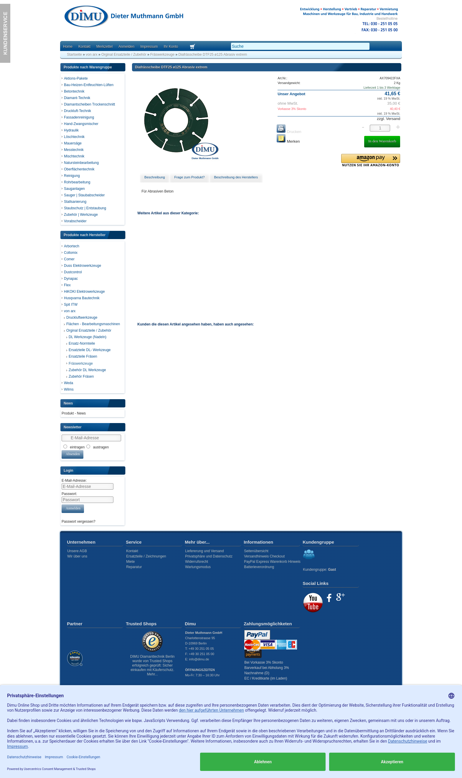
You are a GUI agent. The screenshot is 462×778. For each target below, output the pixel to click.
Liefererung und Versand (204, 551)
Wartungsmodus (198, 567)
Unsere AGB (77, 551)
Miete (130, 562)
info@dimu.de (199, 659)
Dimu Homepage (123, 17)
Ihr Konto (171, 47)
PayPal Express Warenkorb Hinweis (272, 562)
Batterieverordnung (259, 567)
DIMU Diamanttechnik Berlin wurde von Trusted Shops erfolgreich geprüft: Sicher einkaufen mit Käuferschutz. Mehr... (152, 665)
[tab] (154, 177)
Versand (392, 118)
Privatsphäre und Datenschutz (208, 556)
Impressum (149, 47)
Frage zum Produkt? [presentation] (189, 177)
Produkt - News (74, 413)
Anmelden (126, 47)
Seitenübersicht (256, 551)
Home (67, 47)
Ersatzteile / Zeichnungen (146, 556)
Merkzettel (104, 47)
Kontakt (84, 47)
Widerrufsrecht (196, 562)
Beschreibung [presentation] (154, 177)
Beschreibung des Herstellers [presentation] (236, 177)
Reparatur (134, 567)
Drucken (288, 131)
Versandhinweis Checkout (264, 556)
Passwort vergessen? (78, 521)
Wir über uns (77, 556)
